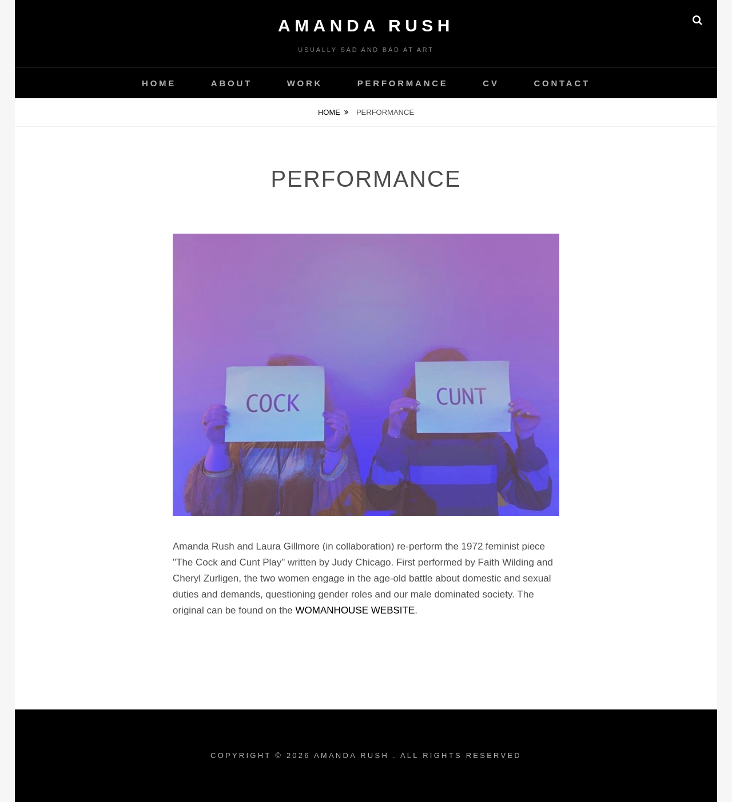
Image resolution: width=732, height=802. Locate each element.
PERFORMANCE (402, 83)
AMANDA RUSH (366, 25)
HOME (159, 83)
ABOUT (231, 83)
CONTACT (562, 83)
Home (329, 112)
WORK (305, 83)
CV (491, 83)
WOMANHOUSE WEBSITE (355, 610)
